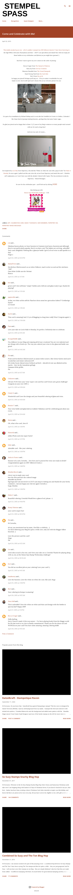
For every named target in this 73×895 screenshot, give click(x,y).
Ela (9, 520)
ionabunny (11, 576)
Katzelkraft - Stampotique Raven (20, 697)
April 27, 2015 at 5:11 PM (16, 610)
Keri (9, 564)
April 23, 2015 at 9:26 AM (16, 400)
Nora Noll (11, 601)
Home (4, 21)
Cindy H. (11, 393)
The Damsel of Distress (43, 66)
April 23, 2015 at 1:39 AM (16, 308)
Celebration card (17, 223)
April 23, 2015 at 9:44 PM (16, 502)
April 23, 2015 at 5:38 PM (16, 489)
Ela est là (40, 76)
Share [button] (4, 228)
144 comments (13, 797)
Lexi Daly (15, 171)
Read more (67, 718)
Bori (9, 589)
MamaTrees (12, 264)
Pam (9, 326)
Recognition (15, 21)
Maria (10, 420)
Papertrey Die (53, 223)
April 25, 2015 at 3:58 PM (16, 583)
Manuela (11, 432)
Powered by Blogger (36, 887)
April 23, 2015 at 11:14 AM (16, 414)
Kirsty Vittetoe (13, 507)
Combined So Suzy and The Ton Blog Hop (25, 855)
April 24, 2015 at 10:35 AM (17, 558)
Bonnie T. (11, 405)
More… (41, 21)
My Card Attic (44, 74)
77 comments (13, 876)
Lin (9, 549)
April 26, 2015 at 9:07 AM (16, 595)
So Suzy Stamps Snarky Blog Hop (20, 776)
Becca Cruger (13, 616)
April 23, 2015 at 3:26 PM (16, 451)
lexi (9, 283)
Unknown (11, 378)
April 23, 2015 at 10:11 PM (16, 514)
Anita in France (13, 457)
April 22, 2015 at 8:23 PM (16, 258)
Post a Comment (8, 634)
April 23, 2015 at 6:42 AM (16, 349)
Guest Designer (29, 21)
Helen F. (11, 495)
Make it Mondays (31, 223)
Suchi (10, 314)
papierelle (11, 297)
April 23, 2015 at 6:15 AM (16, 333)
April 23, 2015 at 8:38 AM (16, 387)
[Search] (65, 3)
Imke (10, 445)
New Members (42, 223)
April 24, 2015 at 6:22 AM (16, 543)
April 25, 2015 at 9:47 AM (16, 570)
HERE (55, 184)
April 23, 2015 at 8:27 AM (16, 373)
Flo (9, 355)
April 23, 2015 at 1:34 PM (16, 427)
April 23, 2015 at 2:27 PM (16, 439)
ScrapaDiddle (13, 339)
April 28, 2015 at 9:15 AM (16, 629)
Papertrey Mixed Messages (11, 225)
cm (9, 243)
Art (9, 223)
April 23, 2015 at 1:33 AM (16, 291)
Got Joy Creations (41, 68)
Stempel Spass (21, 10)
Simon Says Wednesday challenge (34, 193)
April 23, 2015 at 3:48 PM (16, 466)
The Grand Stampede (44, 71)
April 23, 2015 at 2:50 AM (16, 320)
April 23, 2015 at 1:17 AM (16, 277)
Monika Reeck (13, 472)
